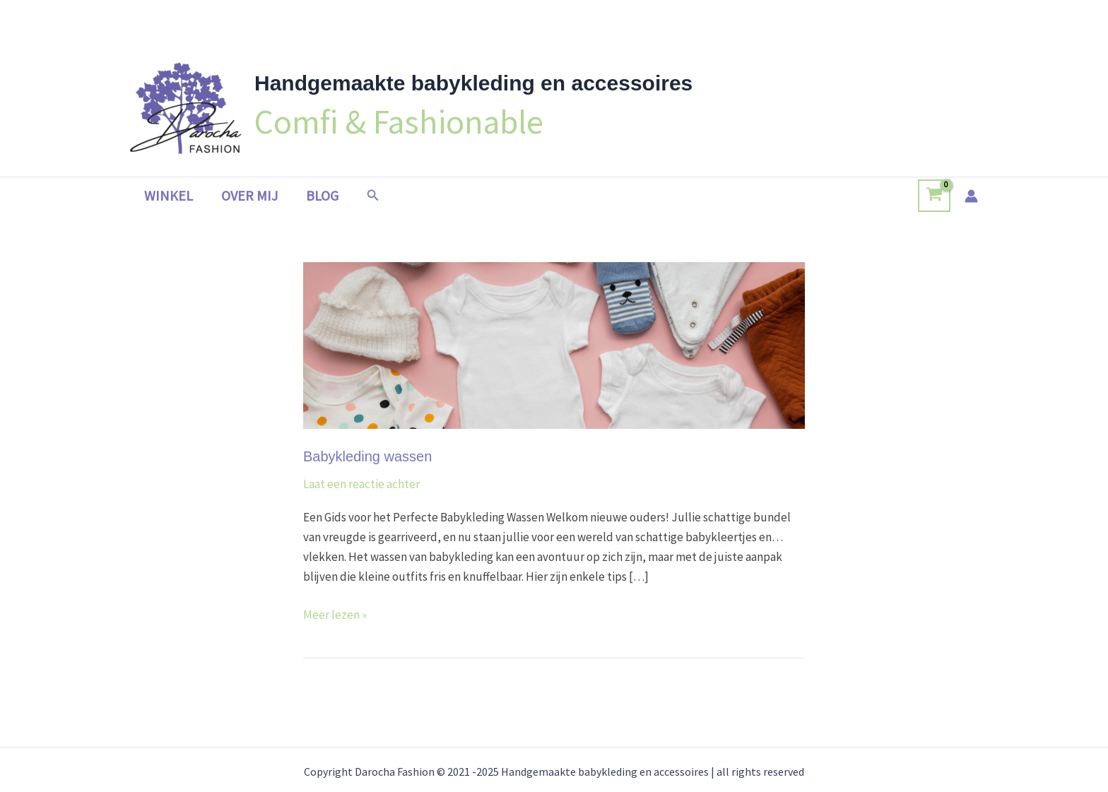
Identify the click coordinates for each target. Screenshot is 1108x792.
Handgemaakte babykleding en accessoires (473, 83)
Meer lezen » (335, 613)
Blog (322, 195)
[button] (373, 196)
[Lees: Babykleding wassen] (554, 344)
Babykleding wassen (367, 456)
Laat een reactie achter (361, 484)
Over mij (249, 195)
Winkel (168, 195)
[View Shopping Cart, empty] (934, 195)
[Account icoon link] (971, 196)
